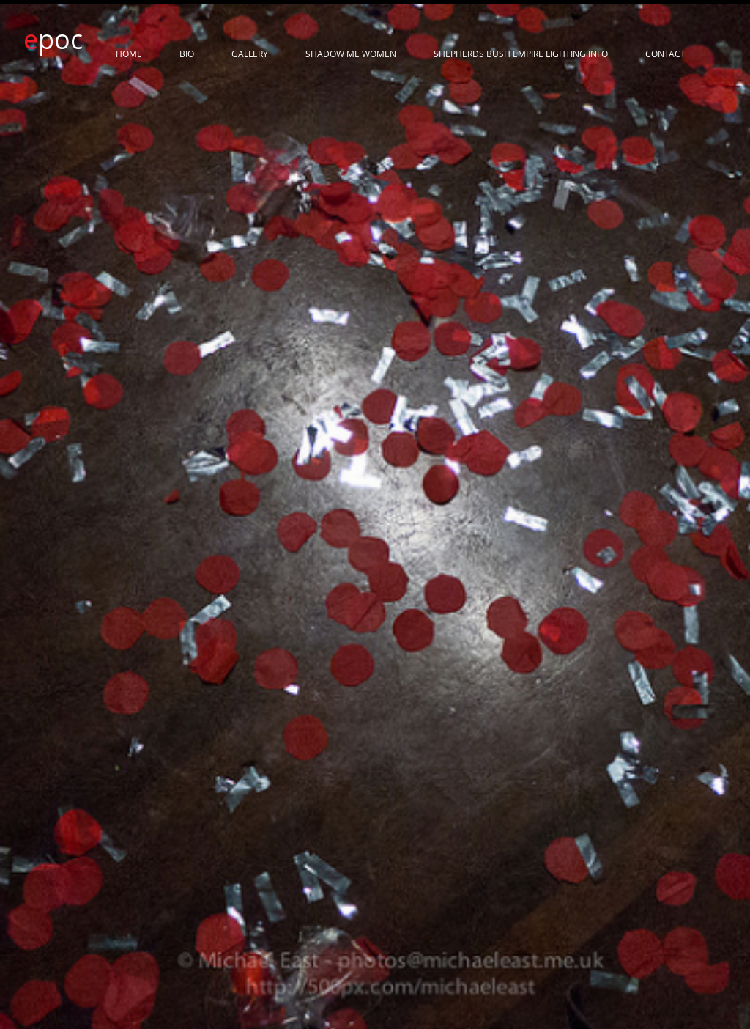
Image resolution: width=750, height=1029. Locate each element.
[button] (375, 368)
